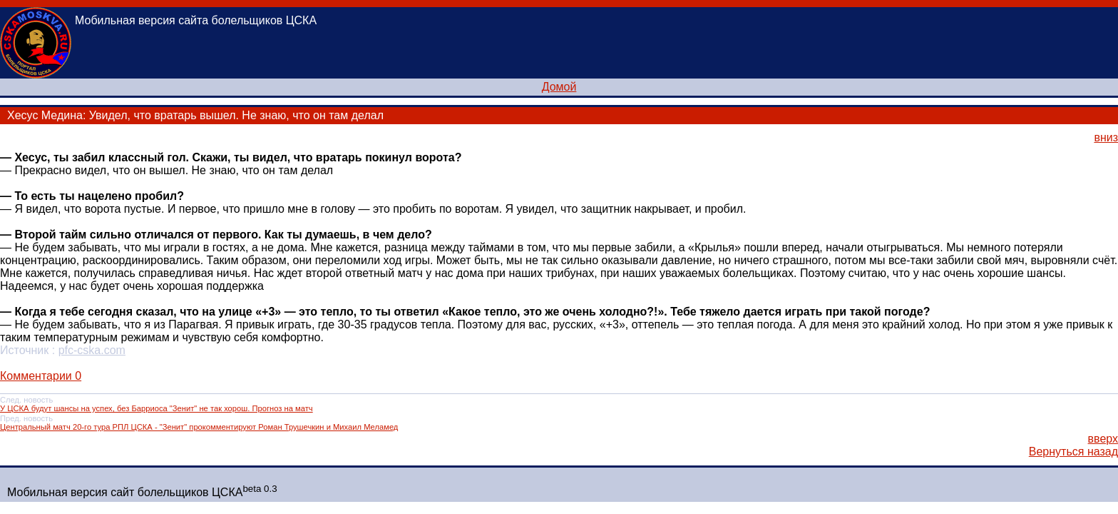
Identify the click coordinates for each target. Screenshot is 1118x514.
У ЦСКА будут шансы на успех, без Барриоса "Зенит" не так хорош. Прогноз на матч (156, 408)
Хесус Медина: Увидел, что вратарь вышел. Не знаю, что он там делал (195, 115)
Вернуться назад (1073, 451)
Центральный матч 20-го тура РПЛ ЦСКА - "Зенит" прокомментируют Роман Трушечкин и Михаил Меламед (199, 427)
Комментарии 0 (40, 376)
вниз (1106, 137)
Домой (559, 87)
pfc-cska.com (91, 350)
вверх (1103, 439)
